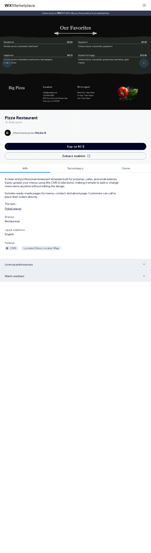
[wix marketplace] (20, 5)
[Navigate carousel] (7, 63)
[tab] (25, 168)
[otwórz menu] (144, 5)
